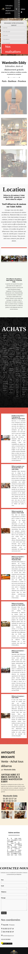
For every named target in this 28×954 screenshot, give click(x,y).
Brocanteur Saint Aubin (8, 853)
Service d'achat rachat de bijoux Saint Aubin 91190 (19, 849)
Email (2, 886)
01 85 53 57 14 (19, 4)
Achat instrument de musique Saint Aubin (8, 843)
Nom (2, 880)
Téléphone (3, 892)
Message (3, 898)
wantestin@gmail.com (7, 935)
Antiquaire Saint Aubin (12, 841)
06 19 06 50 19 (19, 13)
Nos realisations (13, 49)
